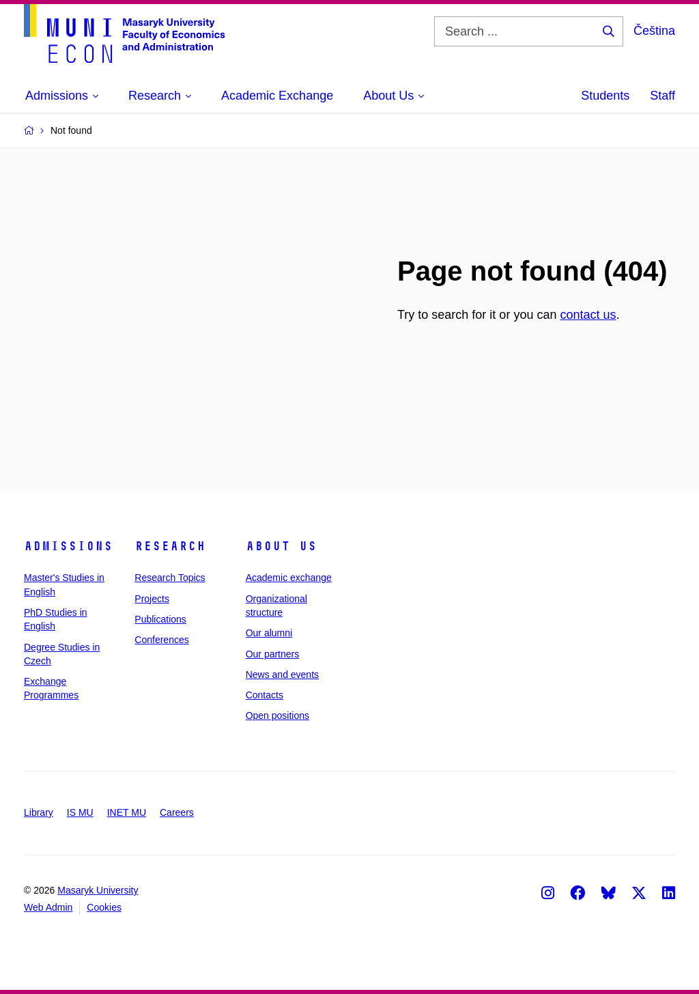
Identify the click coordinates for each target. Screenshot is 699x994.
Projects (151, 598)
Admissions (68, 546)
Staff (662, 95)
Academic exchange (289, 577)
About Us (281, 546)
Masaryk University (97, 890)
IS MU (80, 812)
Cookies (104, 907)
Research (169, 546)
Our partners (273, 654)
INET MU (126, 812)
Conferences (161, 639)
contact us (588, 315)
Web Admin (48, 907)
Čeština (654, 31)
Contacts (264, 695)
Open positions (277, 715)
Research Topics (169, 577)
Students (605, 95)
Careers (177, 812)
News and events (282, 674)
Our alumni (269, 632)
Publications (160, 619)
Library (38, 812)
